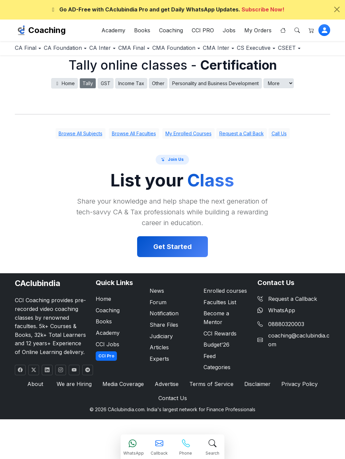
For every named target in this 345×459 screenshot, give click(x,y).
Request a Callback (287, 320)
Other (158, 104)
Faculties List (219, 323)
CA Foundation (76, 51)
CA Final (30, 51)
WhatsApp (276, 331)
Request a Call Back (241, 154)
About (38, 405)
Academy (113, 31)
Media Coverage (123, 405)
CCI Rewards (220, 354)
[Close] (337, 9)
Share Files (164, 345)
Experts (159, 379)
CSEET (79, 68)
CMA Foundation (213, 51)
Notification (164, 334)
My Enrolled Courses (188, 154)
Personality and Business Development (215, 104)
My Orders (258, 31)
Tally (88, 104)
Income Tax (131, 104)
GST (106, 104)
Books (142, 31)
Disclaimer (255, 405)
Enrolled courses (225, 312)
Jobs (229, 31)
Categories (216, 388)
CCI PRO (203, 31)
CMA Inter (264, 51)
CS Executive (36, 68)
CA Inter (122, 51)
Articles (159, 368)
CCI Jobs (107, 365)
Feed (209, 377)
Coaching (47, 31)
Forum (158, 323)
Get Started (172, 268)
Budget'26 (216, 365)
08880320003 (286, 345)
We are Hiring (75, 405)
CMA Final (162, 51)
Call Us (279, 154)
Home (64, 104)
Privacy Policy (296, 405)
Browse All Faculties (134, 154)
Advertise (167, 405)
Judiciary (161, 357)
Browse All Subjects (80, 154)
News (157, 312)
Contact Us (172, 420)
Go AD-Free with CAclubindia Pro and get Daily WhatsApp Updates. (167, 9)
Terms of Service (210, 405)
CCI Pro (106, 377)
